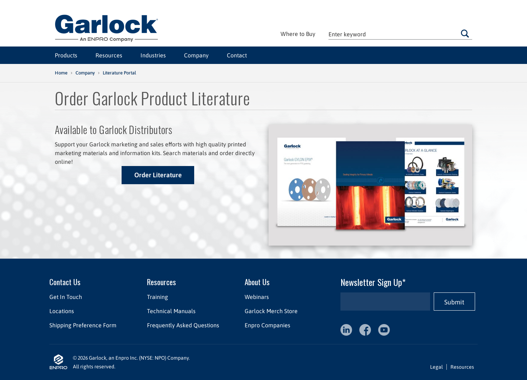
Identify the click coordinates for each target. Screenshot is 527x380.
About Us (257, 281)
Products (66, 55)
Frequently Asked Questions (183, 325)
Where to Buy (298, 34)
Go (465, 33)
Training (157, 297)
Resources (108, 55)
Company (196, 55)
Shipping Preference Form (83, 325)
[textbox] (400, 34)
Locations (61, 311)
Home (61, 73)
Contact (237, 55)
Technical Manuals (171, 311)
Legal (436, 367)
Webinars (257, 297)
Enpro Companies (267, 325)
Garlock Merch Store (271, 311)
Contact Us (65, 281)
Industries (153, 55)
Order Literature (158, 175)
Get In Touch (65, 297)
